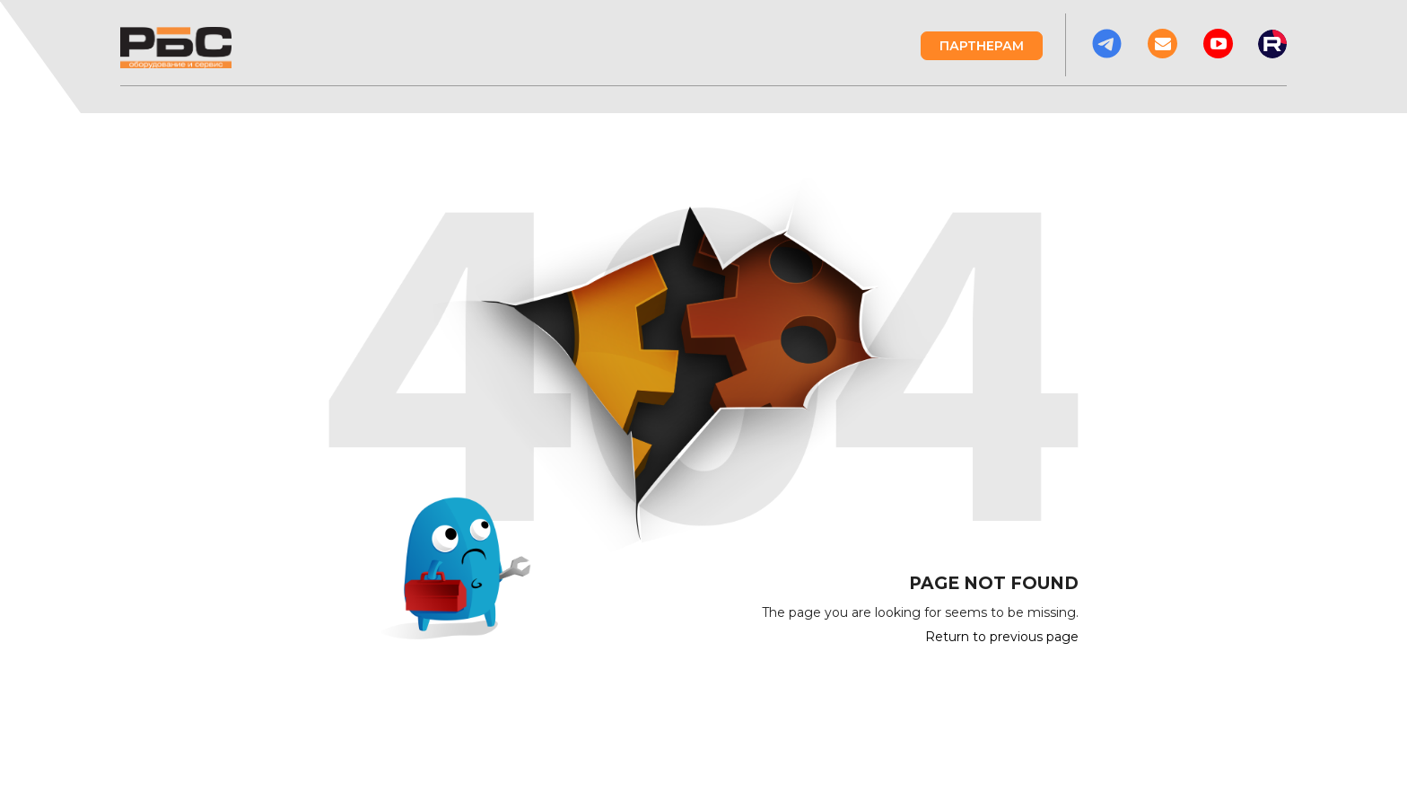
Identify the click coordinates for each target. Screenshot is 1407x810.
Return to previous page (1002, 637)
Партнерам (981, 46)
